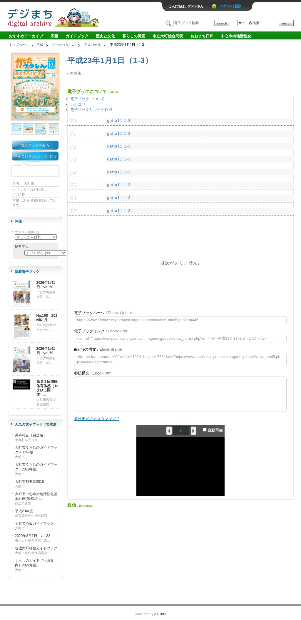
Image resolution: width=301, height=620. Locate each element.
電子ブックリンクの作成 (91, 109)
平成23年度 (92, 45)
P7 (73, 211)
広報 (54, 36)
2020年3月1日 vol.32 (32, 536)
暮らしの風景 (133, 36)
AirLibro (160, 614)
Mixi (35, 171)
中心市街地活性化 (236, 36)
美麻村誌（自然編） (31, 435)
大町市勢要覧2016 (29, 482)
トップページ (19, 45)
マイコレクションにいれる (35, 156)
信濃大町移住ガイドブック (36, 548)
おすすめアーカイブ (26, 36)
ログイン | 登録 (230, 6)
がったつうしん (63, 45)
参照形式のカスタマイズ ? (96, 419)
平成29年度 (24, 511)
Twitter (26, 171)
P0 (73, 121)
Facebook (17, 171)
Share (53, 171)
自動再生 (213, 430)
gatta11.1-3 (119, 120)
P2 (73, 147)
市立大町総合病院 (168, 36)
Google (44, 171)
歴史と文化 (105, 36)
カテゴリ (78, 104)
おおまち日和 (201, 36)
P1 (73, 134)
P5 (73, 185)
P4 (73, 173)
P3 (73, 160)
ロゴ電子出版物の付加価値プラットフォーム (76, 16)
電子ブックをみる (35, 145)
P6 (73, 198)
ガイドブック (77, 36)
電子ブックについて (87, 99)
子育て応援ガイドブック (34, 523)
